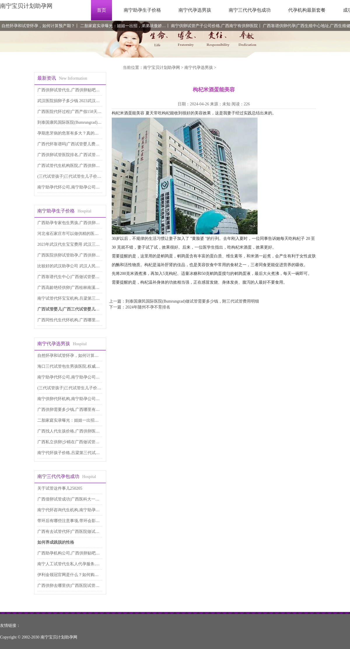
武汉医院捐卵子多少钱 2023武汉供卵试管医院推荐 (82, 101)
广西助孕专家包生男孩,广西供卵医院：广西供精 (80, 223)
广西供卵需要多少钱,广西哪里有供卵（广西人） (80, 409)
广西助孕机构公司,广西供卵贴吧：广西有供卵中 (80, 553)
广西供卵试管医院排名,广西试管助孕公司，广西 (80, 155)
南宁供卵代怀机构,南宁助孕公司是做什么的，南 (80, 399)
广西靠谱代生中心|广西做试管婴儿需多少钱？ (78, 277)
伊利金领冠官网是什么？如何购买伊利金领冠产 (80, 575)
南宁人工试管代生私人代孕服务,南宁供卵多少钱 (80, 564)
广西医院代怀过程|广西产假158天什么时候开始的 (81, 111)
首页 (101, 10)
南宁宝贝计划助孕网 (26, 6)
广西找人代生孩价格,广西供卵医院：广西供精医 (80, 431)
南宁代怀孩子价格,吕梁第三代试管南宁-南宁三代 (81, 453)
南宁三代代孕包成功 (250, 10)
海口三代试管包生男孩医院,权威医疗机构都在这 (80, 366)
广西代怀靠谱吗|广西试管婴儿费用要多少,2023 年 (81, 144)
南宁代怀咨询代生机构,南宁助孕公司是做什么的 (80, 510)
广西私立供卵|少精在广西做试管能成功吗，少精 (80, 442)
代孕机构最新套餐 (307, 10)
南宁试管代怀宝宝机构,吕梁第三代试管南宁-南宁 (81, 298)
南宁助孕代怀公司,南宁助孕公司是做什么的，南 (80, 187)
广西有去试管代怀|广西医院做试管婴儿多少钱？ (80, 531)
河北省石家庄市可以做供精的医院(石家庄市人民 (81, 233)
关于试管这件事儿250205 (59, 488)
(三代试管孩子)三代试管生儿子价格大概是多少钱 (81, 176)
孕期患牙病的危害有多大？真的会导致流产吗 (78, 133)
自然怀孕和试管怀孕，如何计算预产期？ (38, 26)
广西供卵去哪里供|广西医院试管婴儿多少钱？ (78, 585)
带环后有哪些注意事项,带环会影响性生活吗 (76, 521)
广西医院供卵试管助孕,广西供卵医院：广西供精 (80, 255)
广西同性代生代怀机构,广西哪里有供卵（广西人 (80, 320)
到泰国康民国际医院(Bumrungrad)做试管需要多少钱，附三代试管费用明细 (192, 301)
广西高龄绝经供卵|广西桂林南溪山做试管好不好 (80, 287)
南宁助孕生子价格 (142, 10)
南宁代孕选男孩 (194, 10)
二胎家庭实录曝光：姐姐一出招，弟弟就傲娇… (123, 26)
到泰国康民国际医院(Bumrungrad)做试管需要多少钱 (83, 122)
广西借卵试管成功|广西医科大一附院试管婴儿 (78, 499)
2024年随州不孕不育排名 (147, 307)
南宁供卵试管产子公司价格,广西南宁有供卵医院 (214, 26)
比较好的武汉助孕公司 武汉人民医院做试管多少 (80, 266)
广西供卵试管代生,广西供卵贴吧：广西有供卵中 (80, 90)
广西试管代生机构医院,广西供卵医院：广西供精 (80, 165)
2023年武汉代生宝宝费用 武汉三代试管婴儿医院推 (82, 244)
